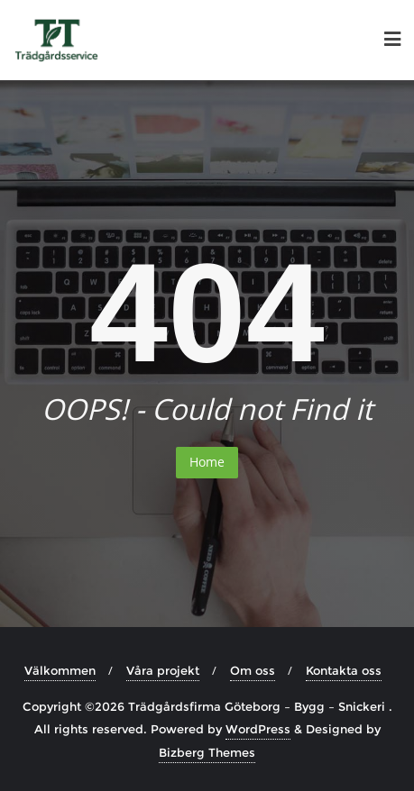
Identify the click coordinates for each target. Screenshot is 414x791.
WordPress (257, 729)
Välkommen (60, 670)
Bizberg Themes (207, 752)
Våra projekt (162, 670)
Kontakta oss (344, 670)
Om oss (252, 670)
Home (207, 461)
